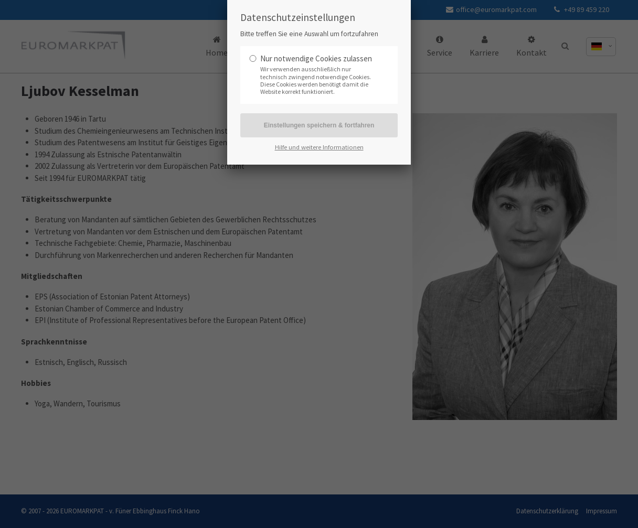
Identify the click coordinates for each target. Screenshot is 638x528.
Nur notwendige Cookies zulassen (316, 58)
